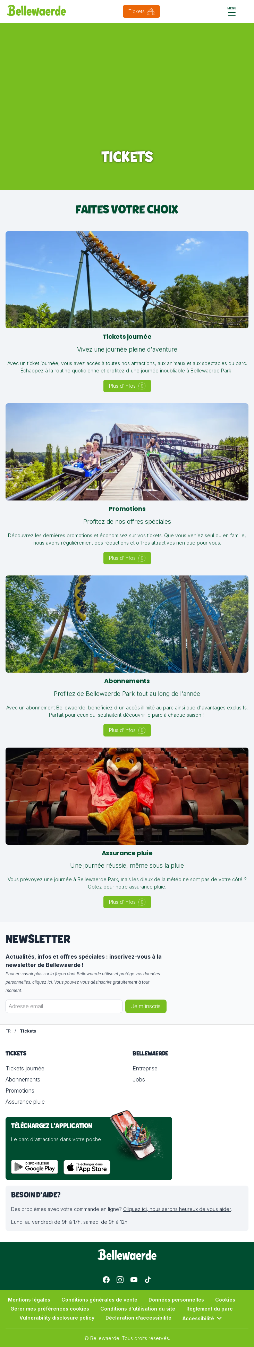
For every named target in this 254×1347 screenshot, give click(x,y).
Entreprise (145, 1068)
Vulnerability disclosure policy (56, 1318)
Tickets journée (25, 1068)
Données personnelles (176, 1300)
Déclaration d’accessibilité (138, 1318)
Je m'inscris (146, 1006)
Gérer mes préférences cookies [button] (49, 1309)
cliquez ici (42, 982)
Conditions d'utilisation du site (137, 1309)
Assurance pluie (25, 1101)
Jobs (139, 1079)
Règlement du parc (209, 1309)
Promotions (20, 1090)
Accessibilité (203, 1318)
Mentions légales (29, 1300)
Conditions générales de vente (99, 1300)
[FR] (8, 1031)
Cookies (225, 1300)
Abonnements (23, 1079)
